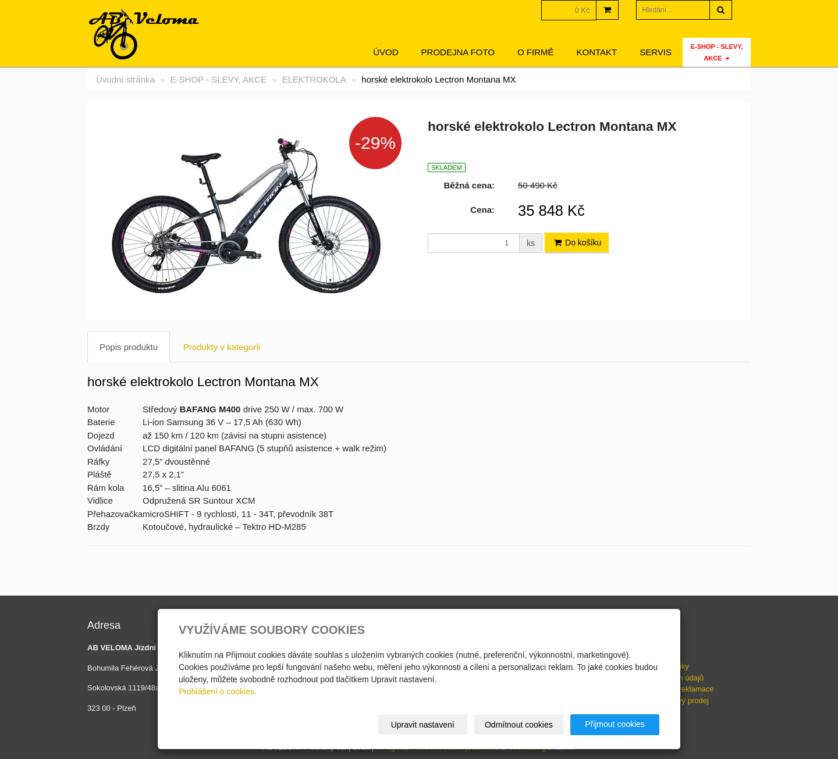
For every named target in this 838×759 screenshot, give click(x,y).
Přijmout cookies (615, 724)
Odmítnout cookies (519, 724)
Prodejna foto (458, 52)
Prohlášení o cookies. (218, 691)
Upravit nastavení (422, 724)
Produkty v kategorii (221, 347)
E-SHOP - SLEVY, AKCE (717, 52)
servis (656, 52)
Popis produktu (129, 347)
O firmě (535, 52)
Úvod (385, 52)
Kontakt (597, 52)
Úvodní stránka (125, 79)
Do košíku (576, 242)
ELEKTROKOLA (314, 79)
